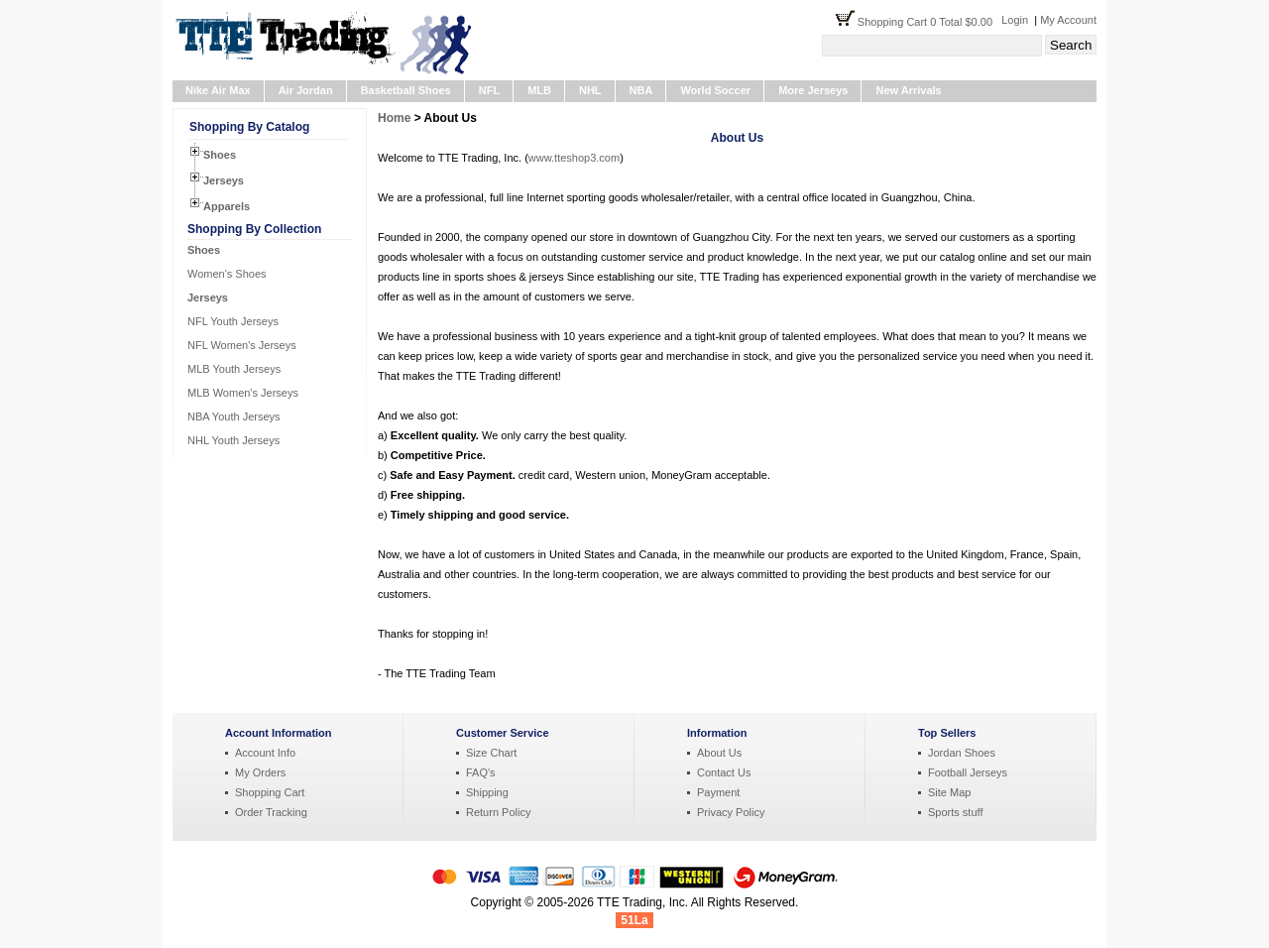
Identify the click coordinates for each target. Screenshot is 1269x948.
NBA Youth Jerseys (234, 416)
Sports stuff (955, 812)
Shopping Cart (269, 792)
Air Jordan (306, 90)
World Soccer (715, 90)
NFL (489, 90)
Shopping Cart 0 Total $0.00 (929, 22)
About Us (719, 753)
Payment (718, 792)
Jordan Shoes (961, 753)
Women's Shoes (227, 274)
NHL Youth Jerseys (233, 440)
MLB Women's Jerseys (242, 393)
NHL (590, 90)
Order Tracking (271, 812)
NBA (641, 90)
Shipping (487, 792)
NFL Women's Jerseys (241, 345)
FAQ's (481, 772)
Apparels (226, 206)
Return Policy (498, 812)
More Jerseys (813, 90)
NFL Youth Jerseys (233, 321)
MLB (539, 90)
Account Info (265, 753)
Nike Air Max (218, 90)
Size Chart (491, 753)
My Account (1068, 20)
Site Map (949, 792)
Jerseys (223, 180)
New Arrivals (908, 90)
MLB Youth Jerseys (234, 369)
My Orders (260, 772)
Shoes (219, 155)
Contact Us (723, 772)
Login (1014, 20)
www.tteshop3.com (574, 158)
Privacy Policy (730, 812)
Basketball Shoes (406, 90)
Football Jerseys (967, 772)
